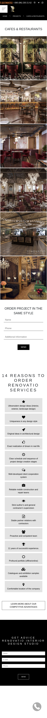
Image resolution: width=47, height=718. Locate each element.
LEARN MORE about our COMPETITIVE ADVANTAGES (23, 605)
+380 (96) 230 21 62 (23, 3)
